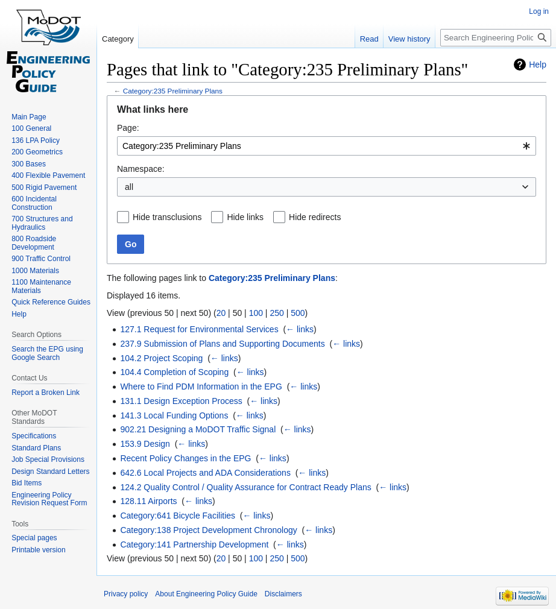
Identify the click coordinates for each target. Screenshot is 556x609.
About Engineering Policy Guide (206, 594)
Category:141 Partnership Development (194, 544)
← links (300, 329)
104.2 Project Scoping (161, 358)
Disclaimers (283, 594)
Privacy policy (126, 594)
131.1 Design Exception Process (181, 401)
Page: (128, 128)
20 (221, 313)
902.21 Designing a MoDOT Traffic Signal (198, 429)
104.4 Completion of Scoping (174, 372)
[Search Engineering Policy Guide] (495, 37)
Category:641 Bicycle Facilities (177, 515)
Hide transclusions (167, 217)
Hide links (245, 217)
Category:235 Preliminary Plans (173, 91)
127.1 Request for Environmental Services (199, 329)
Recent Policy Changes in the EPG (185, 458)
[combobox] (326, 146)
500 (298, 313)
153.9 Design (145, 444)
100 (256, 313)
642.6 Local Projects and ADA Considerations (205, 473)
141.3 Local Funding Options (174, 415)
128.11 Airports (148, 501)
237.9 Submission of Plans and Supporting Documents (222, 344)
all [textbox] (129, 187)
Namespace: (141, 169)
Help (537, 64)
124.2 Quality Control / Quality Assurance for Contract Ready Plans (245, 487)
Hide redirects (315, 217)
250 (276, 313)
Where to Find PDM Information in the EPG (201, 386)
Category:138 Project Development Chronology (208, 530)
